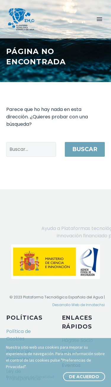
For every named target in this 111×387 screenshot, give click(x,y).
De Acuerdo (84, 376)
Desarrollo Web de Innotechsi (78, 304)
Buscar (84, 149)
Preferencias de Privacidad (30, 376)
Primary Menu (99, 19)
